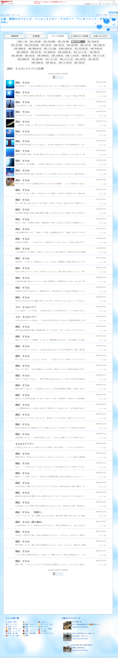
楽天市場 (114, 4)
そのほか (42, 631)
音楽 (25, 629)
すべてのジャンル (45, 633)
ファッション (11, 624)
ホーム (3, 15)
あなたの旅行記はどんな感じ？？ (83, 633)
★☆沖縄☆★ (76, 622)
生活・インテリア (13, 631)
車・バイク (43, 626)
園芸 (25, 635)
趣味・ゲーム (28, 624)
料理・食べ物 (11, 633)
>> (90, 4)
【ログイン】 (113, 15)
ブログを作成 (105, 4)
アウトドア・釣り (45, 624)
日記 (8, 15)
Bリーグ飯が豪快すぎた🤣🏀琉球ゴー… (86, 624)
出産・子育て (11, 622)
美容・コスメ (11, 626)
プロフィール (15, 15)
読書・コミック (29, 631)
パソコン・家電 (44, 629)
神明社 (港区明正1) (78, 648)
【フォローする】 (102, 15)
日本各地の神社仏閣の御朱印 (82, 645)
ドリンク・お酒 (12, 635)
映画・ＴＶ (28, 626)
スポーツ (42, 622)
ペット (26, 622)
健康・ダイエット (13, 629)
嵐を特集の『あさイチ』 (80, 636)
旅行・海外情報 (8, 4)
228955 (112, 12)
